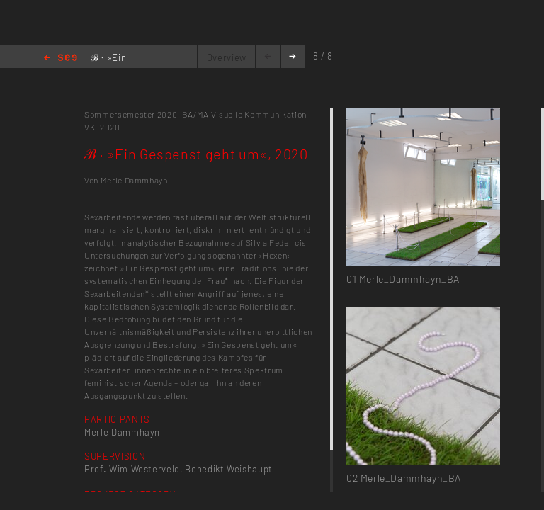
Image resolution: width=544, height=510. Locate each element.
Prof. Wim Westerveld (132, 469)
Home (60, 58)
